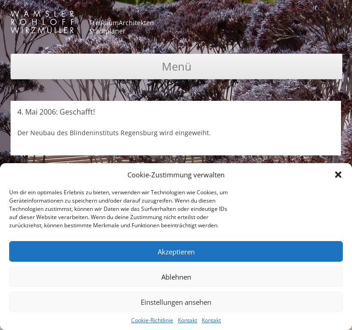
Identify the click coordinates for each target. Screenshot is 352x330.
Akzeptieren (176, 251)
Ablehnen (176, 276)
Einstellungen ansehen (176, 302)
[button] (338, 174)
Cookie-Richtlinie (152, 320)
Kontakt (187, 320)
